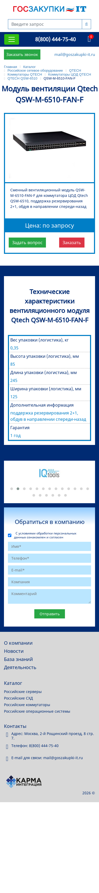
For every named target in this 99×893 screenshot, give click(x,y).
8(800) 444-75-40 (55, 39)
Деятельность (20, 667)
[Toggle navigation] (11, 39)
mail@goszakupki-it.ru (74, 54)
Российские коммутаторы (27, 704)
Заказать (72, 242)
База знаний (18, 659)
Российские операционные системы (37, 711)
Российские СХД (18, 698)
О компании (18, 643)
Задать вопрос (27, 242)
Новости (14, 651)
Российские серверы (23, 691)
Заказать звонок (22, 54)
